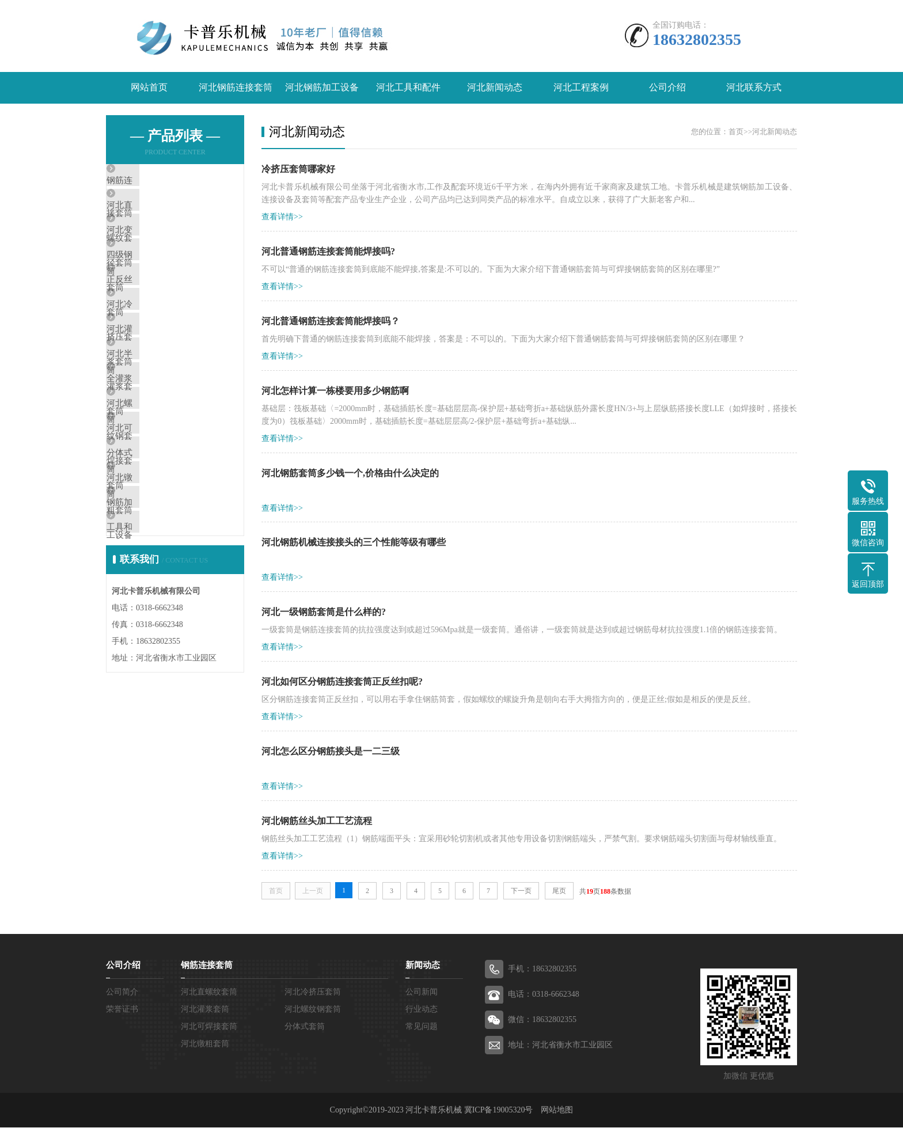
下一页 (521, 891)
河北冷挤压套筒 (163, 351)
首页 (736, 131)
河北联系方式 (753, 88)
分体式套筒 (154, 555)
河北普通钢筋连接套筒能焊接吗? (328, 251)
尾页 (559, 891)
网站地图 (557, 1110)
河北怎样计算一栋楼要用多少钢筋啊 (335, 391)
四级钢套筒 (154, 283)
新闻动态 (422, 965)
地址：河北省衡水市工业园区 (560, 1045)
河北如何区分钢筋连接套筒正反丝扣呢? (342, 682)
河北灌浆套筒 (159, 385)
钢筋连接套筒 (159, 181)
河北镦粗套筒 (159, 589)
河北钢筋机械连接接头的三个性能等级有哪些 (353, 543)
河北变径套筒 (159, 249)
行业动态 (421, 1009)
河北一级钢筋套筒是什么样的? (323, 612)
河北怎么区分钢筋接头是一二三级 (330, 752)
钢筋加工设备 (159, 623)
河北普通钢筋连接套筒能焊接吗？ (330, 321)
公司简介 (122, 992)
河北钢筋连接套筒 (235, 88)
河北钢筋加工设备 (322, 88)
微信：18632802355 (542, 1020)
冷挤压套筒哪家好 (298, 169)
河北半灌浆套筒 (163, 419)
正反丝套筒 (154, 317)
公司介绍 (667, 88)
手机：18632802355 (542, 969)
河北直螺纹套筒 (163, 215)
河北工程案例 (581, 88)
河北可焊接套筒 (163, 521)
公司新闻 (421, 992)
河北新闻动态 (494, 88)
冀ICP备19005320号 (498, 1110)
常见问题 (421, 1027)
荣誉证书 (122, 1009)
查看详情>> (282, 216)
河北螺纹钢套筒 (163, 487)
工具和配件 (154, 657)
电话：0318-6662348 (543, 994)
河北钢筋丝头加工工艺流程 (316, 821)
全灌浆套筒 (154, 453)
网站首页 (149, 88)
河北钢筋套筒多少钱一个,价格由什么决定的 (350, 473)
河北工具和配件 (408, 88)
